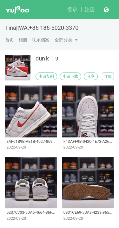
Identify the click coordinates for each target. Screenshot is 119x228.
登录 (72, 9)
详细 (108, 76)
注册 (90, 9)
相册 (22, 39)
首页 (9, 39)
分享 (91, 76)
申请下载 (70, 76)
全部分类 (63, 39)
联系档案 (41, 39)
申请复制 (46, 76)
